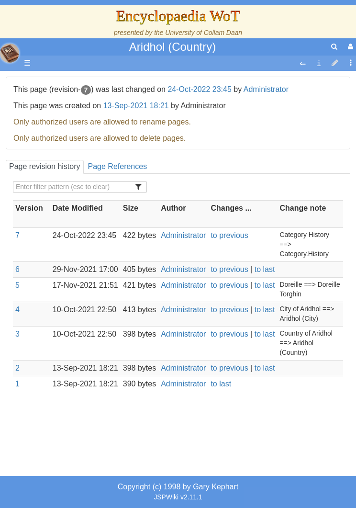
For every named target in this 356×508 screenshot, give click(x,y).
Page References (117, 166)
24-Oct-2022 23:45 (199, 89)
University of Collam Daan (203, 32)
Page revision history (44, 166)
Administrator (266, 89)
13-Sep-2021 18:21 (136, 106)
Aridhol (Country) (172, 46)
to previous (229, 235)
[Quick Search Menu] (334, 46)
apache (9, 53)
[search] (334, 46)
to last (265, 269)
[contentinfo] (319, 63)
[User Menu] (349, 46)
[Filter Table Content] (80, 187)
